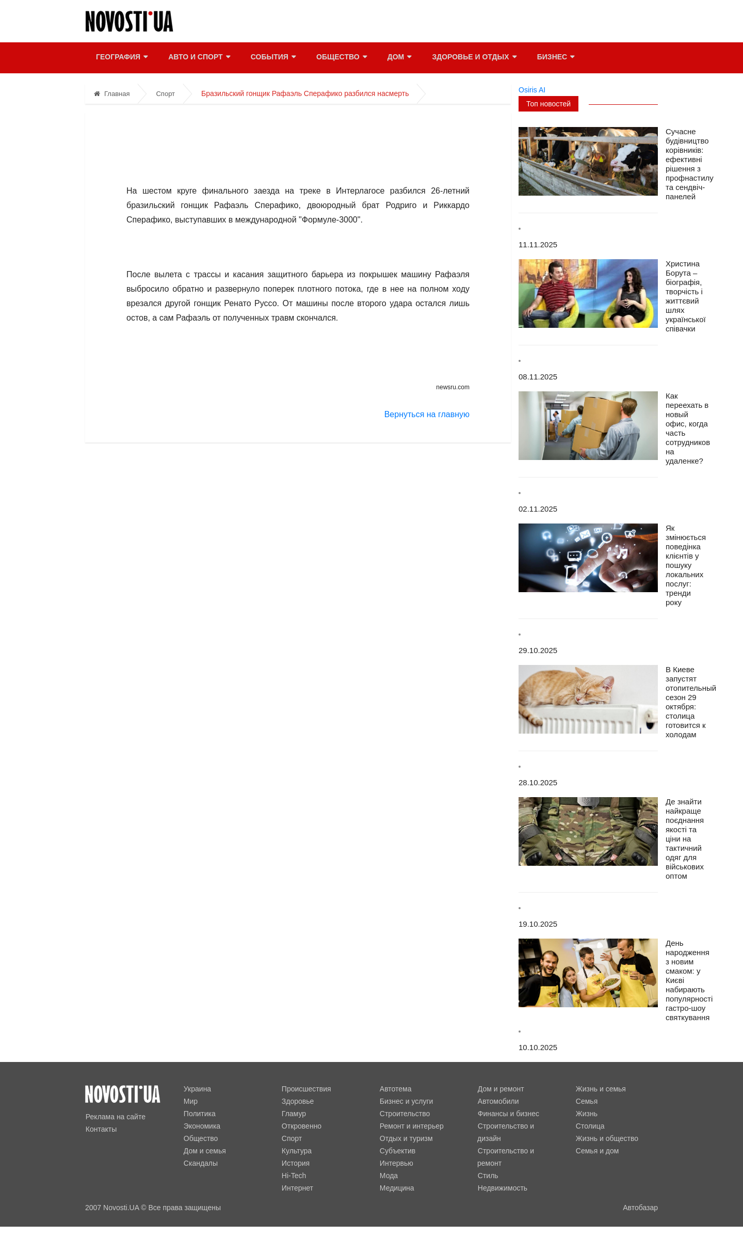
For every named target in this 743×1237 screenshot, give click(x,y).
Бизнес (554, 58)
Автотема (395, 1089)
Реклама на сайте (115, 1117)
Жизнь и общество (606, 1138)
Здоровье (297, 1101)
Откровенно (301, 1126)
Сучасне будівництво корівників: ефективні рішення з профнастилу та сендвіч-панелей (690, 164)
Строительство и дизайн (518, 1126)
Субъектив (397, 1151)
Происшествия (306, 1089)
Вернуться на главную (427, 414)
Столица (589, 1126)
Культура (296, 1151)
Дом (398, 58)
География (121, 58)
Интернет (297, 1188)
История (295, 1163)
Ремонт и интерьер (411, 1126)
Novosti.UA (121, 1207)
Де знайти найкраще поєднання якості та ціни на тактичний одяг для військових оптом (685, 838)
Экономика (201, 1126)
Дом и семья (204, 1151)
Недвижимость (502, 1175)
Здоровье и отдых (473, 58)
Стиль (487, 1163)
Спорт (165, 94)
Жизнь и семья (600, 1089)
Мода (388, 1175)
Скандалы (200, 1163)
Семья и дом (597, 1151)
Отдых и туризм (405, 1138)
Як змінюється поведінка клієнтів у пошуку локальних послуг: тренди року (686, 565)
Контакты (100, 1129)
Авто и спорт (198, 58)
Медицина (396, 1188)
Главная (112, 94)
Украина (197, 1089)
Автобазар (640, 1207)
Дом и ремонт (500, 1089)
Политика (199, 1113)
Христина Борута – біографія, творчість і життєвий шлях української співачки (686, 296)
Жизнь (586, 1113)
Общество (341, 58)
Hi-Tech (293, 1175)
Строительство (404, 1113)
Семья (586, 1101)
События (272, 58)
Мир (190, 1101)
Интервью (396, 1163)
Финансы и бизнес (508, 1113)
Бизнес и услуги (405, 1101)
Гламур (293, 1113)
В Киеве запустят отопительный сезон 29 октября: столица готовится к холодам (691, 702)
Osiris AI (532, 90)
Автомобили (498, 1101)
